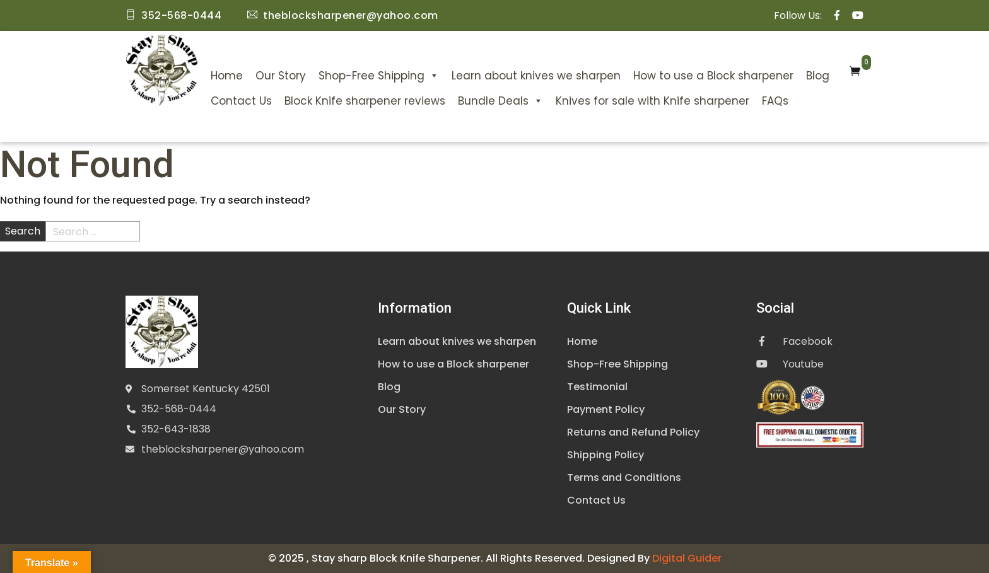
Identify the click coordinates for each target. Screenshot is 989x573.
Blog (817, 75)
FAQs (775, 100)
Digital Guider (687, 558)
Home (227, 75)
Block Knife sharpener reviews (364, 100)
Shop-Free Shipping (379, 75)
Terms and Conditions (624, 477)
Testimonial (597, 386)
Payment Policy (606, 409)
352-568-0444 (178, 409)
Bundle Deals (500, 100)
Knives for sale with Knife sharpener (652, 100)
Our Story (280, 75)
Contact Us (241, 100)
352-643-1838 (176, 429)
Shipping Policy (605, 455)
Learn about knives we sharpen (536, 75)
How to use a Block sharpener (713, 75)
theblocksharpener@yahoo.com (222, 449)
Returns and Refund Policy (633, 432)
